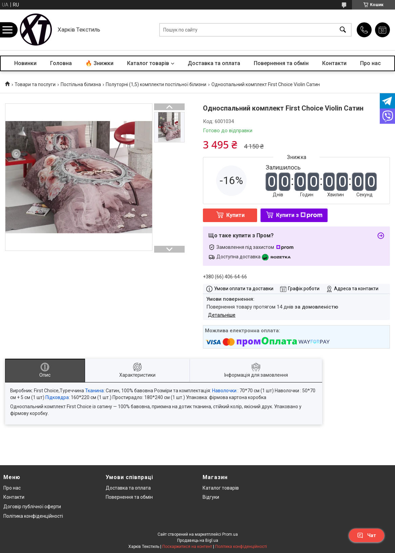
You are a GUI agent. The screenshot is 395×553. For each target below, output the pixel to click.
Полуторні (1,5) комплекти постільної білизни (156, 84)
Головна (61, 63)
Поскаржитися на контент (187, 546)
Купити (235, 215)
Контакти (334, 63)
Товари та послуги (35, 84)
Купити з (299, 215)
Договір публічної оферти (32, 506)
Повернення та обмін (281, 63)
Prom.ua (230, 534)
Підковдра (57, 397)
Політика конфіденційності (33, 516)
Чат (366, 535)
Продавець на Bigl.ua (197, 540)
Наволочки (224, 390)
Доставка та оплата (214, 63)
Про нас (370, 63)
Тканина (94, 390)
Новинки (25, 63)
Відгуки (211, 497)
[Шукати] (343, 30)
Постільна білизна (81, 84)
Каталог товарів (148, 63)
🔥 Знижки (99, 63)
